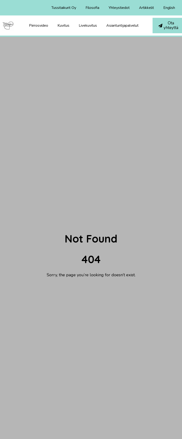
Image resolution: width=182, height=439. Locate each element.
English (169, 7)
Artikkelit (146, 7)
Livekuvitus (88, 25)
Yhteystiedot (119, 7)
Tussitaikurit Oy (63, 7)
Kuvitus (63, 25)
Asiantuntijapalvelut (122, 25)
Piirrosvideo (38, 25)
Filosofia (92, 7)
